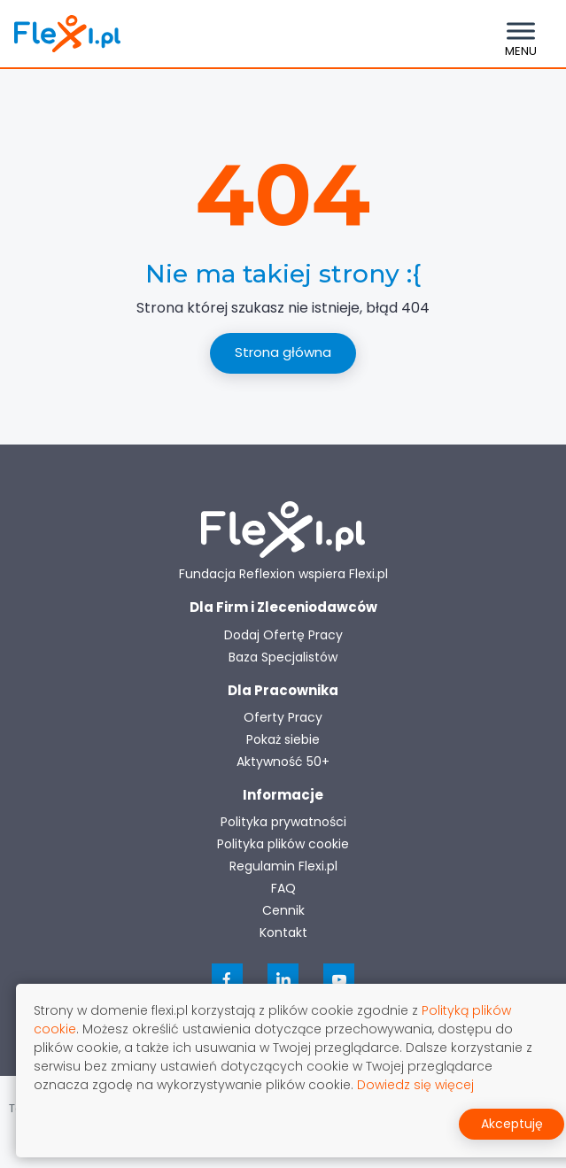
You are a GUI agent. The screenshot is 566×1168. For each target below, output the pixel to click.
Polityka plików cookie (283, 844)
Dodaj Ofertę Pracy (283, 635)
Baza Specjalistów (283, 657)
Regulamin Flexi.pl (283, 866)
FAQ (283, 888)
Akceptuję (512, 1124)
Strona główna (283, 352)
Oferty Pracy (283, 717)
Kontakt (283, 932)
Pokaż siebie (283, 739)
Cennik (283, 910)
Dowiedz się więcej (415, 1085)
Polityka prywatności (283, 822)
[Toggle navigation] (521, 33)
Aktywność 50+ (283, 761)
